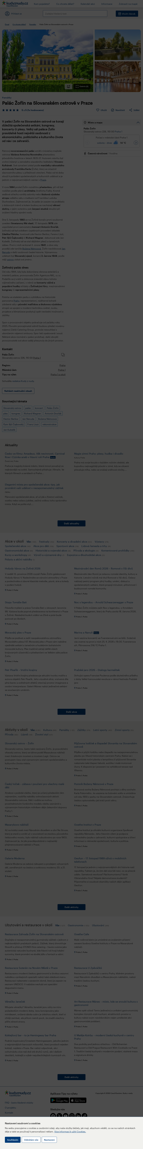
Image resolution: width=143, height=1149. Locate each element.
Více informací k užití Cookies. (70, 1131)
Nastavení (49, 1139)
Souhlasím (12, 1139)
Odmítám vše (31, 1139)
